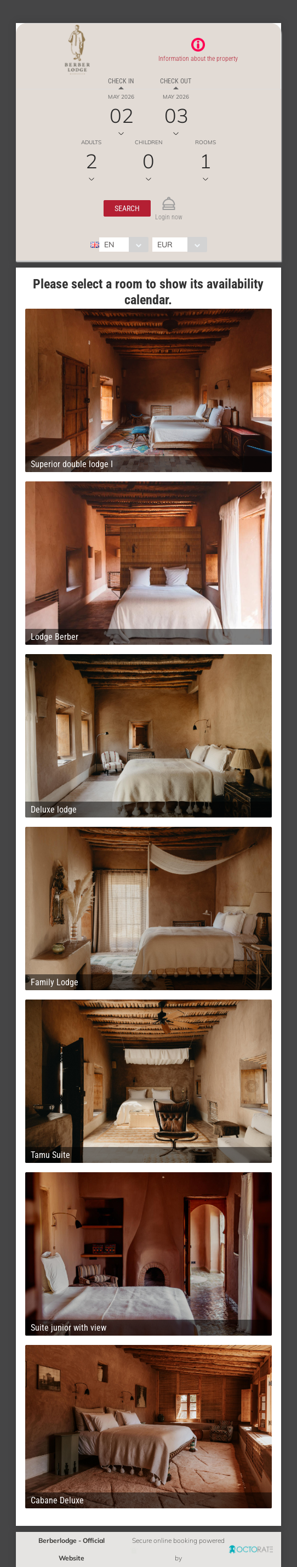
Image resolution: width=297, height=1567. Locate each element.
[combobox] (123, 244)
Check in (121, 81)
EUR (165, 244)
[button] (127, 208)
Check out (175, 81)
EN (109, 244)
